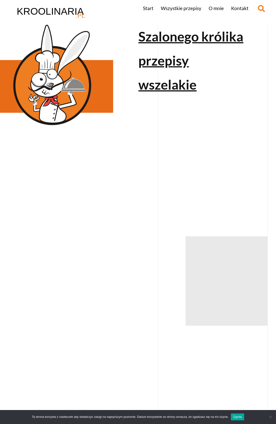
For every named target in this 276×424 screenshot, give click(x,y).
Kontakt (240, 8)
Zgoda (237, 416)
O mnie (216, 8)
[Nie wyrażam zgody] (270, 417)
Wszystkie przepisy (181, 8)
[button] (261, 8)
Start (148, 8)
